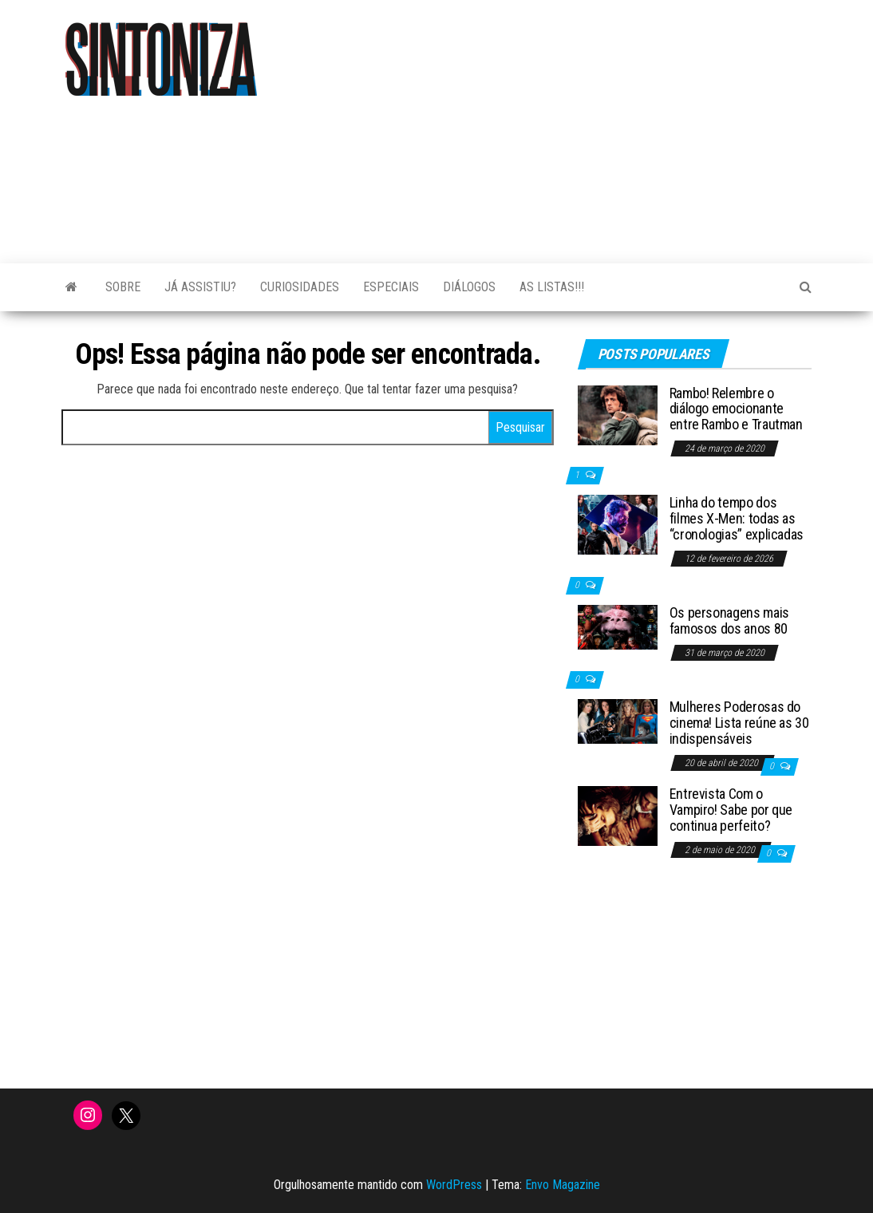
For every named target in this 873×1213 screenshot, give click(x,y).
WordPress (454, 1184)
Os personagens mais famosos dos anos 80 (729, 620)
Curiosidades (299, 286)
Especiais (391, 286)
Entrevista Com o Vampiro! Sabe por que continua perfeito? (731, 809)
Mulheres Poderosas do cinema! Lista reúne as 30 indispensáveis (739, 722)
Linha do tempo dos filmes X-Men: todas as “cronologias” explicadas (737, 518)
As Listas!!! (551, 286)
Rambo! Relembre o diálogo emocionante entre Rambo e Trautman (736, 409)
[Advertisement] (595, 123)
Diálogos (469, 286)
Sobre (122, 286)
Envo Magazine (562, 1184)
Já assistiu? (200, 286)
